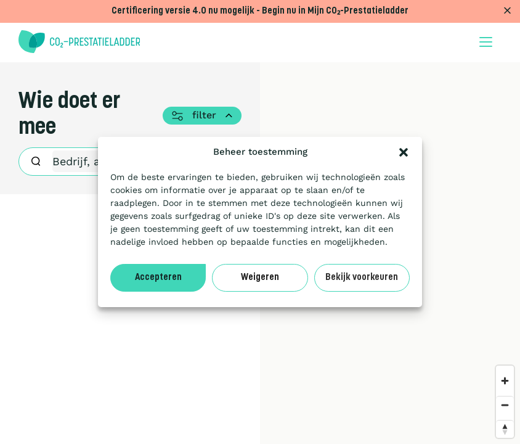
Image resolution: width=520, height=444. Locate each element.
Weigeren (260, 277)
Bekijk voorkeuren (361, 277)
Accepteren (158, 277)
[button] (403, 152)
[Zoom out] (505, 405)
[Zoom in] (505, 381)
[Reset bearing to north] (505, 429)
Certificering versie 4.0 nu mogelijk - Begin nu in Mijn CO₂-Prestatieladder (260, 11)
